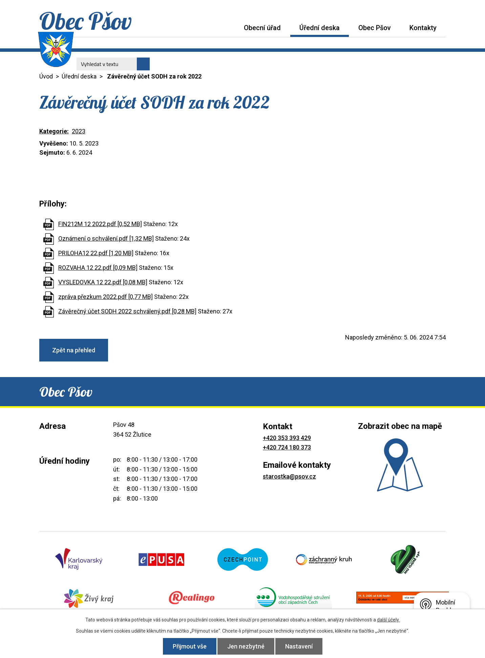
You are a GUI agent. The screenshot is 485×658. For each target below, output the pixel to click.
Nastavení (299, 646)
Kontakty (423, 28)
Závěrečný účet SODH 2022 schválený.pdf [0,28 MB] (127, 311)
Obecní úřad (262, 28)
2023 (78, 131)
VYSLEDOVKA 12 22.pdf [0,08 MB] (102, 282)
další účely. (388, 619)
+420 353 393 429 (287, 437)
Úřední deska (319, 28)
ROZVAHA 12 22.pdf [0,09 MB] (98, 267)
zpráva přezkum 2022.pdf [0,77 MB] (105, 296)
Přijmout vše (190, 646)
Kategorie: (54, 131)
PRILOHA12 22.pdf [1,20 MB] (95, 253)
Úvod (225, 27)
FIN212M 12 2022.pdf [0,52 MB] (100, 223)
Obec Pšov (374, 28)
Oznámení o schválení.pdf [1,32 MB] (106, 238)
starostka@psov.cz (289, 476)
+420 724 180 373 (287, 447)
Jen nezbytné (246, 646)
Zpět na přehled (73, 350)
